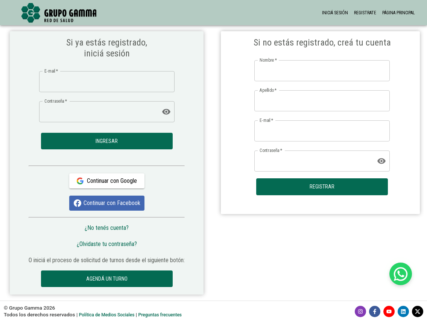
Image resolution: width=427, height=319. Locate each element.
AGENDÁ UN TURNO (107, 278)
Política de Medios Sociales (107, 314)
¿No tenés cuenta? (107, 227)
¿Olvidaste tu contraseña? (107, 244)
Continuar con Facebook (106, 203)
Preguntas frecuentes (160, 314)
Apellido (268, 90)
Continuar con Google (106, 180)
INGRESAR (107, 141)
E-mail (51, 70)
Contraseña (55, 100)
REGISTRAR (322, 186)
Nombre (268, 60)
